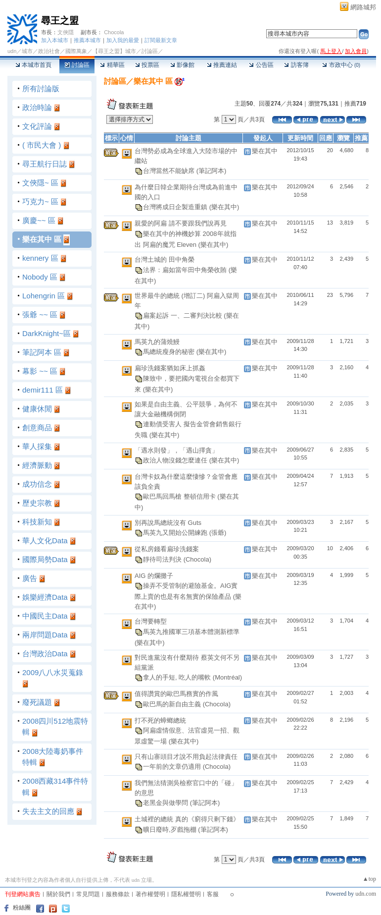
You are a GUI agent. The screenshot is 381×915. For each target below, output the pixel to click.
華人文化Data (45, 540)
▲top (369, 878)
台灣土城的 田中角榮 (164, 259)
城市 (27, 51)
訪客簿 (296, 64)
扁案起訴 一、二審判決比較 (183, 315)
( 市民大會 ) (41, 145)
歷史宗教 (37, 503)
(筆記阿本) (211, 170)
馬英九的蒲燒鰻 (157, 341)
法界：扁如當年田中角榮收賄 (186, 269)
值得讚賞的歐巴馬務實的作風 (176, 693)
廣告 (29, 578)
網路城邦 (363, 7)
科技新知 (37, 521)
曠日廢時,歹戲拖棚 (170, 829)
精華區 (112, 64)
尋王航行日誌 (44, 164)
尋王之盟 (60, 20)
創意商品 (37, 427)
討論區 (77, 64)
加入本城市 (54, 40)
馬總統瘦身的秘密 (169, 351)
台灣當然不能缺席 (169, 170)
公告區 (261, 64)
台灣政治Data (45, 653)
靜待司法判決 (163, 559)
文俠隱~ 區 (40, 182)
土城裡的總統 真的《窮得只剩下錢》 (187, 819)
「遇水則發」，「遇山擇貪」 (176, 450)
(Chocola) (197, 559)
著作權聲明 (150, 894)
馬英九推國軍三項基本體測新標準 (191, 631)
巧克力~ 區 (40, 201)
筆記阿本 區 (41, 352)
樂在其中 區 (41, 239)
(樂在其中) (224, 207)
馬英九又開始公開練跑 (176, 532)
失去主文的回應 (48, 811)
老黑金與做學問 (166, 802)
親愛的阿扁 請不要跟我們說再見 (181, 223)
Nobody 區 (39, 277)
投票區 (147, 64)
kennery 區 (40, 258)
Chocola (114, 32)
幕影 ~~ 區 (39, 371)
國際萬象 (76, 51)
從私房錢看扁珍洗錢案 (167, 549)
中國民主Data (45, 616)
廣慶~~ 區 (38, 220)
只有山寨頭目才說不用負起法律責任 (186, 756)
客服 (213, 894)
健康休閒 (37, 408)
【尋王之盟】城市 (114, 51)
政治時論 (37, 107)
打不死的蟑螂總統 (160, 720)
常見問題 (88, 894)
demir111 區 (42, 390)
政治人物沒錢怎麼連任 (176, 460)
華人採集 (37, 446)
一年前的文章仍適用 (173, 766)
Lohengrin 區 (43, 295)
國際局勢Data (45, 559)
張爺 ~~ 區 (39, 314)
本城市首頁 (33, 64)
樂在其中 (265, 151)
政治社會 (49, 51)
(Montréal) (227, 677)
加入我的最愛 (122, 40)
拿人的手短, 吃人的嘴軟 (178, 677)
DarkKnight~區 (46, 333)
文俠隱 (65, 32)
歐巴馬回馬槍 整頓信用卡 (180, 496)
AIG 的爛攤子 (154, 575)
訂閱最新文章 (160, 40)
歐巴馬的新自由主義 (173, 703)
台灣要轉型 (151, 621)
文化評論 (37, 126)
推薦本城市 (87, 40)
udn (11, 51)
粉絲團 (22, 907)
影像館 (182, 64)
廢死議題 (37, 702)
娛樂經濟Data (45, 597)
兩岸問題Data (45, 634)
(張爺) (218, 532)
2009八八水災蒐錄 (52, 672)
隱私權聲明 (186, 894)
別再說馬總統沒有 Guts (168, 522)
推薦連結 (222, 64)
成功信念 (37, 484)
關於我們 (58, 894)
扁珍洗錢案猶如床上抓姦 (170, 368)
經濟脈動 (37, 465)
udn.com (365, 893)
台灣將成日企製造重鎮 (176, 207)
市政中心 (341, 64)
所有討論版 (40, 88)
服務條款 (118, 894)
